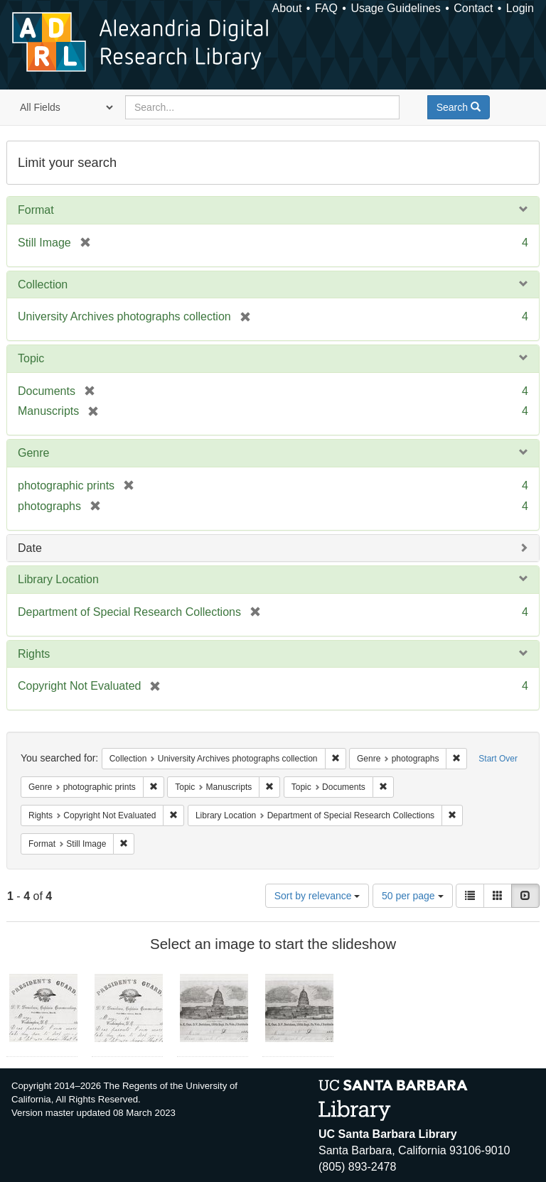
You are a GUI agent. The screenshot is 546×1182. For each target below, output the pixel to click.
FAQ (326, 8)
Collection (43, 284)
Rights (34, 654)
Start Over (498, 759)
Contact (473, 8)
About (287, 8)
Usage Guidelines (395, 8)
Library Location (58, 579)
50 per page (413, 895)
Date (30, 548)
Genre (33, 453)
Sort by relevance (317, 895)
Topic (31, 358)
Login (520, 8)
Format (36, 210)
